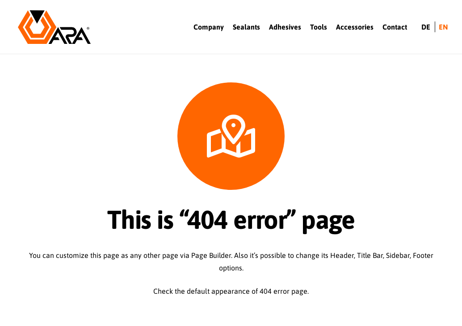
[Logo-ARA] (54, 27)
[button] (14, 298)
